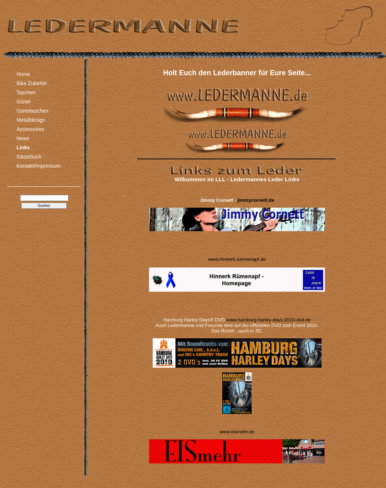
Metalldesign (30, 120)
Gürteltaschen (32, 111)
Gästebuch (28, 157)
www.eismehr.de (237, 431)
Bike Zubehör (31, 83)
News (22, 138)
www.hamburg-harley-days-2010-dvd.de (268, 320)
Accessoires (30, 129)
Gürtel (23, 102)
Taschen (26, 92)
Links (23, 147)
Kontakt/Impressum (38, 166)
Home (23, 74)
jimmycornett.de (255, 200)
